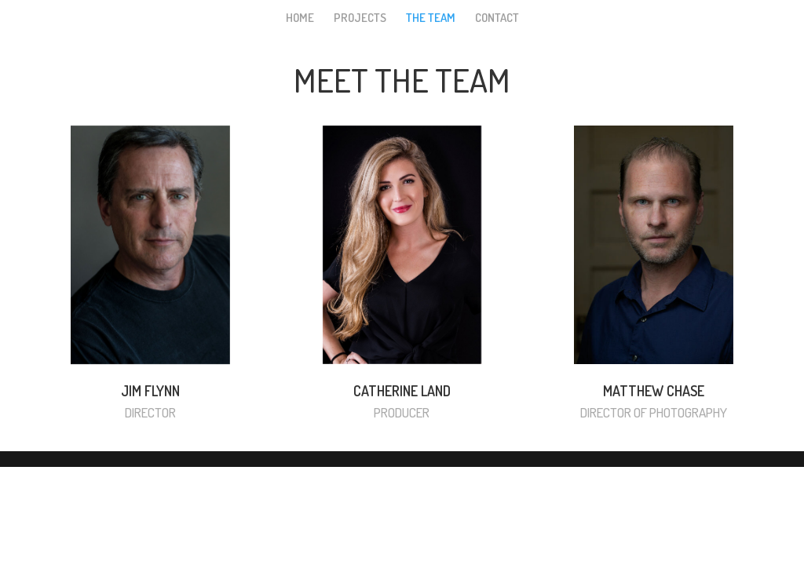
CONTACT (497, 19)
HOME (300, 19)
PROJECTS (360, 19)
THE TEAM (430, 19)
